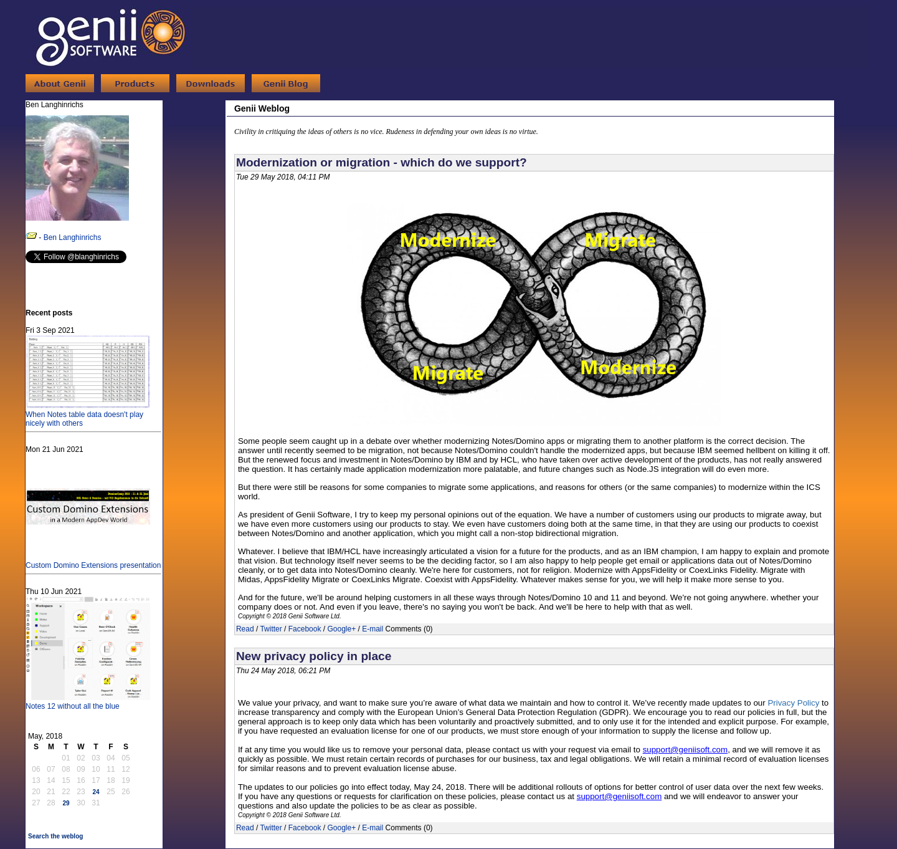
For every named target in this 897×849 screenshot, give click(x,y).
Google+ (341, 629)
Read (245, 629)
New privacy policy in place (314, 656)
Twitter (271, 629)
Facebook (304, 629)
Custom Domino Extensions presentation (93, 561)
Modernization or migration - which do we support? (381, 162)
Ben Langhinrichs (73, 237)
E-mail (372, 629)
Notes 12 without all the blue (88, 702)
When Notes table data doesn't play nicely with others (88, 414)
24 (95, 792)
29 (65, 803)
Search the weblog (55, 836)
